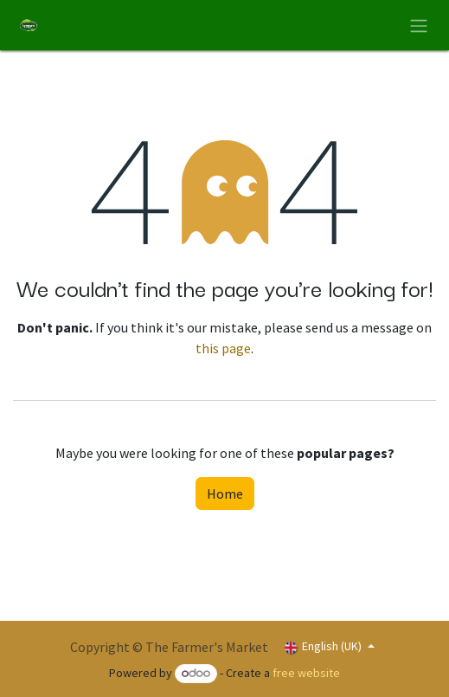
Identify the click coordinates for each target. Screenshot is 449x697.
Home (225, 493)
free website (306, 673)
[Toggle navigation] (418, 25)
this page (223, 348)
